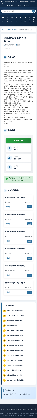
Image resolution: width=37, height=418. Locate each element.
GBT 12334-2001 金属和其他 (15, 360)
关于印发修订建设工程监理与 (15, 345)
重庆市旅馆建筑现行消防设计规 (15, 231)
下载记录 (18, 5)
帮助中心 (33, 409)
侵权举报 (9, 409)
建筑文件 (14, 30)
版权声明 (3, 409)
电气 (21, 19)
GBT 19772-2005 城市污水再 (15, 355)
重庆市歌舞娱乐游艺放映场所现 (15, 249)
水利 (12, 19)
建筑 (7, 19)
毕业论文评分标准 (12, 325)
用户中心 (26, 5)
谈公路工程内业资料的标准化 (15, 310)
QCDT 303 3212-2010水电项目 (15, 315)
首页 (3, 19)
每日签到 (10, 5)
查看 (29, 207)
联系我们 (15, 409)
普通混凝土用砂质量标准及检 (15, 335)
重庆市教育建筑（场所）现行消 (15, 283)
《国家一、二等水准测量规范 (15, 365)
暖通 (34, 19)
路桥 (29, 19)
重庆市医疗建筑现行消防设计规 (15, 214)
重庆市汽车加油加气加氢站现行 (15, 266)
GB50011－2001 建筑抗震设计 (15, 380)
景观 (25, 19)
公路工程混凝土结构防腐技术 (15, 330)
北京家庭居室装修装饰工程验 (15, 340)
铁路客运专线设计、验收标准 (15, 370)
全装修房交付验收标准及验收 (15, 350)
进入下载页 (18, 140)
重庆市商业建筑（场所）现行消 (15, 197)
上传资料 (27, 409)
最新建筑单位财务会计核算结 (15, 320)
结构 (16, 19)
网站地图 (21, 409)
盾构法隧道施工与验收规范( (14, 375)
